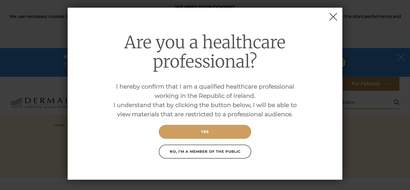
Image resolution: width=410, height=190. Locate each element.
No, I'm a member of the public (205, 151)
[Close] (333, 16)
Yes (205, 132)
